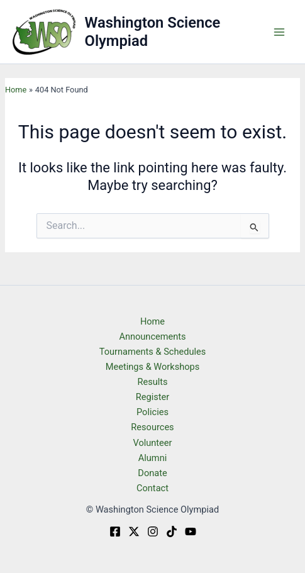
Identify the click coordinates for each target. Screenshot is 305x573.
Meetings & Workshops (153, 366)
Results (152, 381)
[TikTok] (171, 531)
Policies (152, 412)
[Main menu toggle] (279, 32)
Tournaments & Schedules (152, 351)
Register (152, 397)
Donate (152, 473)
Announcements (152, 336)
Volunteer (152, 442)
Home (152, 321)
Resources (152, 427)
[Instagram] (152, 531)
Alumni (152, 458)
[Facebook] (115, 531)
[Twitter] (134, 531)
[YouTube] (190, 531)
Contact (152, 488)
